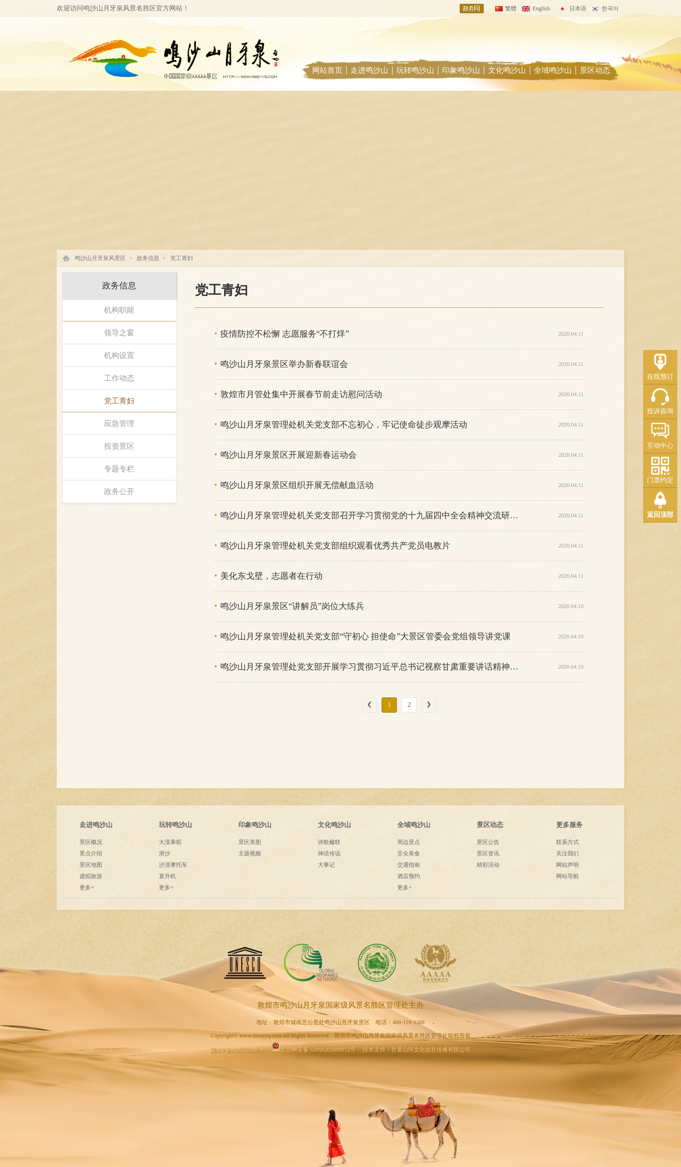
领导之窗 (119, 333)
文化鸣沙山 (507, 70)
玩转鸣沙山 (415, 70)
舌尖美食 (408, 853)
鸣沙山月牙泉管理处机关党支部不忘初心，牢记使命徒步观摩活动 (343, 424)
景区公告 (488, 842)
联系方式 (567, 842)
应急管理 (119, 423)
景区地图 (90, 865)
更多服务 (569, 824)
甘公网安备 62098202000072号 (313, 1049)
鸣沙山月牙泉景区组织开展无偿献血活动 (297, 485)
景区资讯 (488, 853)
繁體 (510, 8)
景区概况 (90, 842)
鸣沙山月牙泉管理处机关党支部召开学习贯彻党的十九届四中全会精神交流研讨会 (371, 515)
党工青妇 (181, 258)
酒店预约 (408, 876)
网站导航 (567, 876)
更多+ (86, 887)
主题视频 (249, 853)
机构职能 (119, 310)
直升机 (167, 876)
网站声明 (567, 865)
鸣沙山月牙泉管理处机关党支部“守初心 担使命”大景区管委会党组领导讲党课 (365, 636)
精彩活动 (488, 865)
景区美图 (249, 842)
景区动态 (595, 70)
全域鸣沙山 (553, 70)
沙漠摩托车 (173, 865)
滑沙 (164, 853)
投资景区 (119, 446)
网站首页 (327, 70)
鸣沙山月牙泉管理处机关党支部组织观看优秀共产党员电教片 (335, 545)
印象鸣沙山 (461, 70)
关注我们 (567, 853)
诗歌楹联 (329, 842)
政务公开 (119, 492)
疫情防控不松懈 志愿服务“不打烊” (284, 334)
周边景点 (408, 842)
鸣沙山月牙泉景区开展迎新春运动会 (288, 455)
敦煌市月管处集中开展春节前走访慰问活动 (301, 394)
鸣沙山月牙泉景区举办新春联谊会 (284, 364)
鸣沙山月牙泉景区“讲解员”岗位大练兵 (292, 606)
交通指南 (408, 865)
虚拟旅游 (90, 876)
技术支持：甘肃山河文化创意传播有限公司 (417, 1049)
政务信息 (148, 258)
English (541, 8)
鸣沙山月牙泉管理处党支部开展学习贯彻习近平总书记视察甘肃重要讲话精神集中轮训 (371, 666)
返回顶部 (660, 514)
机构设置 (119, 355)
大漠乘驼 (170, 842)
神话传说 (329, 853)
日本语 (577, 8)
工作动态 (119, 378)
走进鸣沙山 (369, 70)
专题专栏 (119, 469)
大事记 (326, 865)
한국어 (610, 8)
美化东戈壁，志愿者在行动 (271, 576)
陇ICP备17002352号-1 (237, 1049)
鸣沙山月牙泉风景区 (100, 258)
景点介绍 (90, 853)
